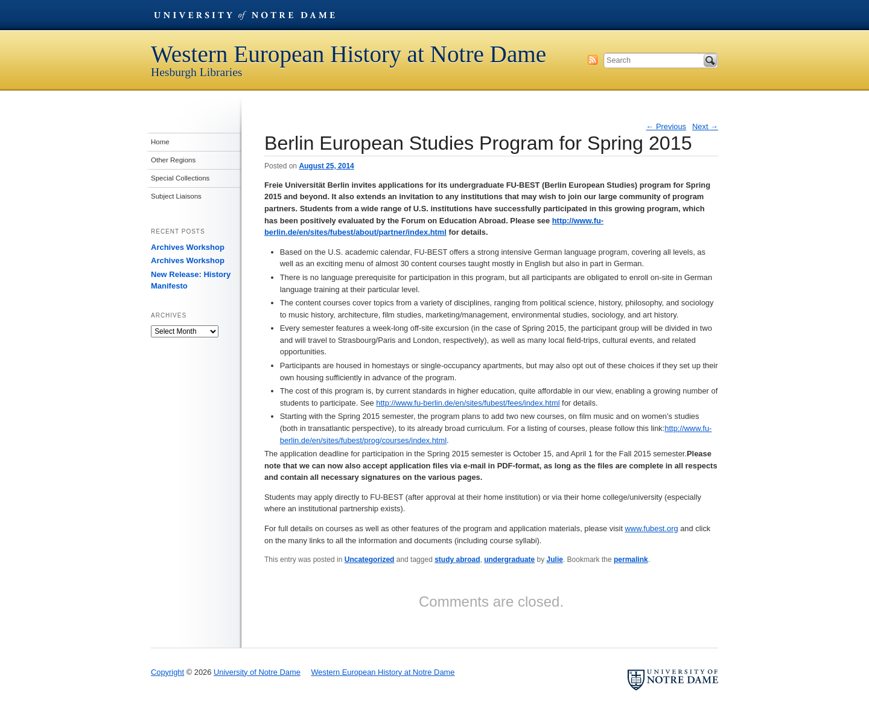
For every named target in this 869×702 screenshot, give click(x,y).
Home (160, 141)
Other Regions (173, 160)
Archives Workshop (187, 247)
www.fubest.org (651, 528)
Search (710, 60)
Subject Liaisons (176, 196)
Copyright (167, 672)
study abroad (457, 559)
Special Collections (180, 178)
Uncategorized (370, 559)
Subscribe (592, 60)
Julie (555, 559)
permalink (631, 559)
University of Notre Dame (244, 15)
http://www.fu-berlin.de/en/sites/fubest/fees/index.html (467, 402)
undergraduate (509, 559)
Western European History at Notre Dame (348, 54)
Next (705, 126)
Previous (666, 126)
